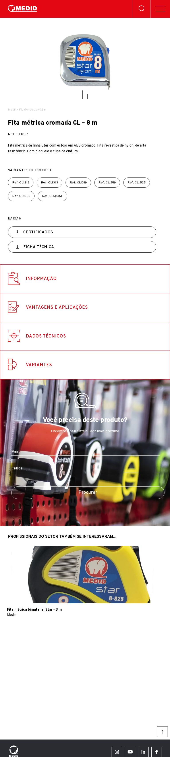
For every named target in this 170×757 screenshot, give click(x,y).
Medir (12, 110)
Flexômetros (28, 110)
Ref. (20, 183)
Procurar (88, 493)
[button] (82, 94)
